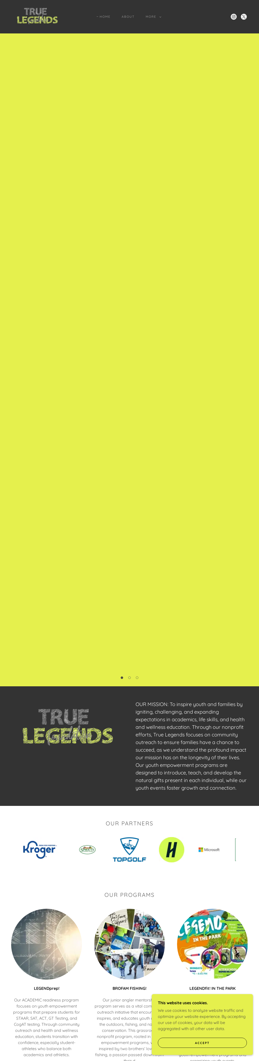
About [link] (128, 16)
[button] (152, 17)
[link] (37, 16)
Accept (202, 1043)
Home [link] (105, 16)
